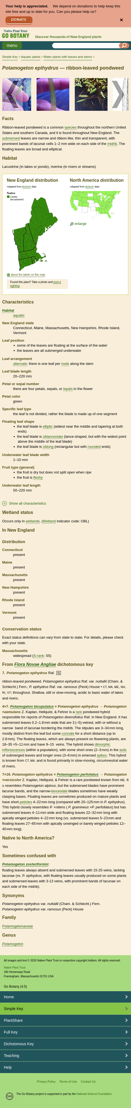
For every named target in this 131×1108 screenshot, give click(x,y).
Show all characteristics (27, 503)
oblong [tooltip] (48, 447)
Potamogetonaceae (17, 926)
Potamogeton (12, 944)
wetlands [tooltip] (33, 521)
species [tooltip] (70, 127)
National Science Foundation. (94, 1093)
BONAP (26, 186)
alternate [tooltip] (20, 364)
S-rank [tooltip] (38, 656)
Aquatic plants (30, 56)
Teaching (11, 1055)
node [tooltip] (65, 364)
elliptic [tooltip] (48, 426)
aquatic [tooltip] (19, 315)
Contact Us (88, 1081)
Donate (18, 20)
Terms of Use (68, 1081)
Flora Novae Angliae (35, 664)
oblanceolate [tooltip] (53, 436)
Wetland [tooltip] (49, 521)
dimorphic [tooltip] (102, 744)
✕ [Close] (121, 20)
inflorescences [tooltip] (13, 750)
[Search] (124, 45)
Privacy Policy (46, 1081)
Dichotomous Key (19, 1044)
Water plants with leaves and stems (68, 56)
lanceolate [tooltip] (59, 791)
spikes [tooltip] (102, 755)
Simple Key (10, 56)
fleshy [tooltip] (38, 477)
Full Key (11, 1032)
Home (9, 997)
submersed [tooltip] (11, 138)
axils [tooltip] (123, 750)
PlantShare (13, 1020)
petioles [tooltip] (26, 802)
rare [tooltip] (79, 712)
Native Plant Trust (14, 967)
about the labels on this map (28, 274)
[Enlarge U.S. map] (96, 206)
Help (8, 1067)
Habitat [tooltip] (8, 310)
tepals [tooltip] (68, 389)
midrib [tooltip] (112, 144)
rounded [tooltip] (94, 447)
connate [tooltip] (68, 733)
